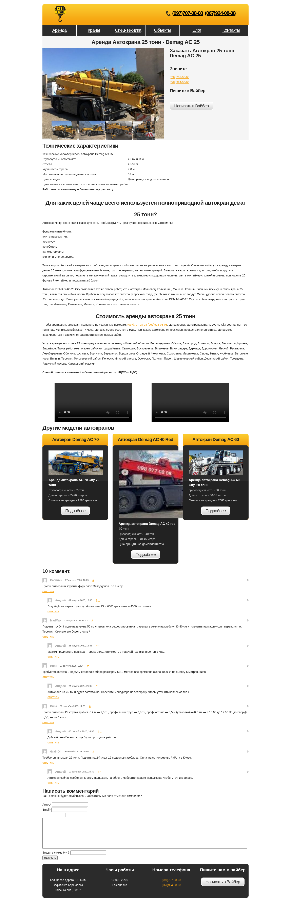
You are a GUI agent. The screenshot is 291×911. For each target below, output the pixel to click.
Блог (196, 30)
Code (76, 816)
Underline (56, 816)
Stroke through (61, 816)
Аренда (59, 30)
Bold (45, 816)
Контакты (231, 30)
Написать (50, 863)
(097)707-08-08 (187, 13)
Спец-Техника (128, 30)
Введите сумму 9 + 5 (56, 858)
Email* (46, 809)
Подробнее (75, 510)
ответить (48, 591)
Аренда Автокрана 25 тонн (60, 14)
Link (81, 816)
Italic (50, 816)
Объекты (162, 30)
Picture (86, 816)
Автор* (46, 804)
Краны (94, 30)
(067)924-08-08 (220, 13)
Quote (70, 816)
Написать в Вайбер (191, 105)
